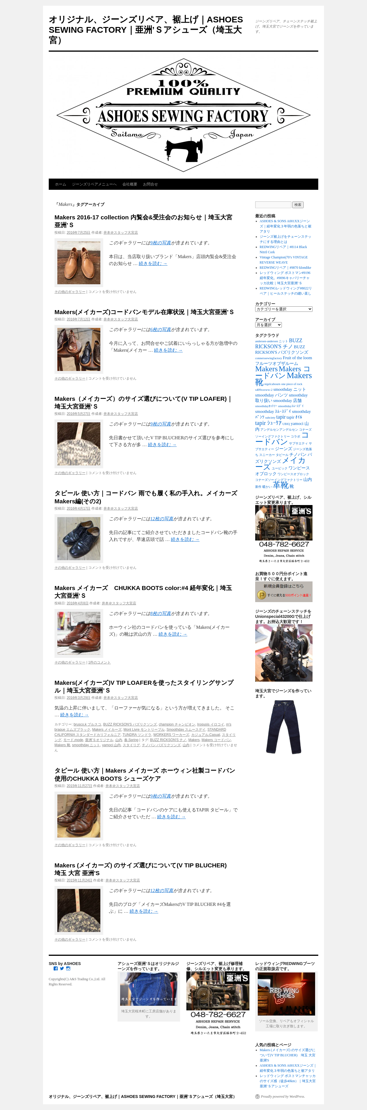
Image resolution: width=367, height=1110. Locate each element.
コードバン (282, 438)
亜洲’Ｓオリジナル (99, 740)
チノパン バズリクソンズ (161, 745)
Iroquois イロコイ (210, 724)
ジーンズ (283, 448)
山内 (118, 740)
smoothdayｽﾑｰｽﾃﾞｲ (291, 406)
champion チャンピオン (177, 724)
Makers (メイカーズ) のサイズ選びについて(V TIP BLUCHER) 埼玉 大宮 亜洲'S (288, 1055)
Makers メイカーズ (107, 730)
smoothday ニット (86, 745)
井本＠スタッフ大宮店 (121, 233)
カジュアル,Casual (205, 735)
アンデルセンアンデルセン (279, 429)
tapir (281, 417)
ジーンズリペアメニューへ (94, 184)
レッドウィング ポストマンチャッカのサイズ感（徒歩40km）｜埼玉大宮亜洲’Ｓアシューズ (288, 1081)
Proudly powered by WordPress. (283, 1096)
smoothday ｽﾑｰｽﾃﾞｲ (273, 411)
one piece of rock (291, 384)
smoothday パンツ (271, 395)
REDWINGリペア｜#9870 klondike (285, 268)
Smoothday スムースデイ (186, 730)
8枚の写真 (160, 613)
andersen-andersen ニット (271, 341)
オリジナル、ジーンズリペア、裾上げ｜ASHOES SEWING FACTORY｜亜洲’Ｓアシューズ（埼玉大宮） (146, 30)
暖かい (267, 486)
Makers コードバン (216, 740)
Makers (194, 740)
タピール (282, 455)
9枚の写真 (160, 242)
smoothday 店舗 (287, 400)
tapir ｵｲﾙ (294, 417)
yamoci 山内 (111, 745)
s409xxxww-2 (263, 389)
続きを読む (153, 263)
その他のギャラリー (69, 292)
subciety (270, 417)
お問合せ (150, 184)
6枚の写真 (160, 329)
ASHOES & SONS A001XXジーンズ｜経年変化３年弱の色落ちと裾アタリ (285, 226)
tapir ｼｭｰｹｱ (268, 423)
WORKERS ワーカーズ (171, 735)
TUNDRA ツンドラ (136, 735)
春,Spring (131, 740)
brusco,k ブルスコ (87, 724)
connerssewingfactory (268, 358)
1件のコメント (99, 662)
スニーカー (267, 455)
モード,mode (73, 740)
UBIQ (286, 424)
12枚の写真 (161, 518)
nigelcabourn (272, 384)
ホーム (60, 184)
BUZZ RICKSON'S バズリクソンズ (130, 724)
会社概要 (129, 184)
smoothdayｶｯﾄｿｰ (266, 406)
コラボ (295, 436)
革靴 (281, 485)
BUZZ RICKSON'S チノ (168, 740)
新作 (258, 486)
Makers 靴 (62, 745)
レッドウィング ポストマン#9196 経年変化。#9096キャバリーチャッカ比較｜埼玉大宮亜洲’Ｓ (285, 278)
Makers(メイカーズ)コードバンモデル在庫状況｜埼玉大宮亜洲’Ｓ (144, 312)
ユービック (280, 468)
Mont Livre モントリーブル (144, 730)
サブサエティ (298, 443)
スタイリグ (131, 745)
